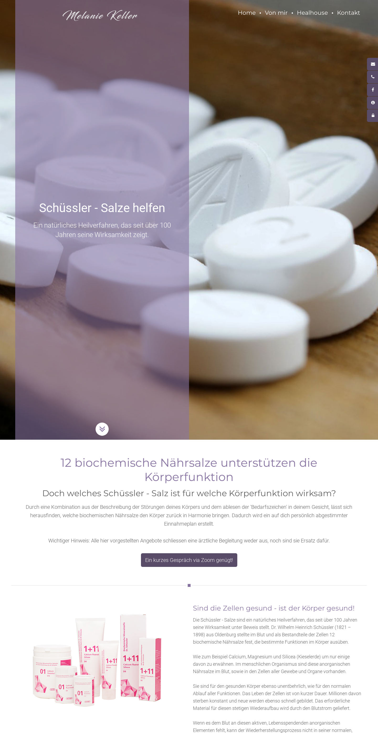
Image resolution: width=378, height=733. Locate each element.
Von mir (276, 12)
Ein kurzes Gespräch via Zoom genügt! (189, 560)
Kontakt (348, 12)
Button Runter (102, 422)
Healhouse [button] (312, 12)
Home (247, 12)
